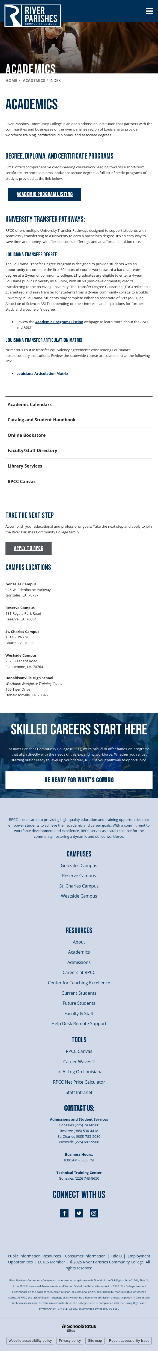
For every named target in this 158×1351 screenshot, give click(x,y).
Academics (34, 80)
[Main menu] (149, 11)
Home (11, 80)
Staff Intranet (78, 1092)
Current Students (79, 993)
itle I (116, 1256)
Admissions (79, 962)
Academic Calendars (30, 404)
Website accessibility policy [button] (30, 1341)
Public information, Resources (34, 1256)
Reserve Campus (79, 876)
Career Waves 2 (79, 1062)
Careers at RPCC (78, 972)
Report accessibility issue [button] (129, 1341)
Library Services (34, 468)
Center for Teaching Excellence (79, 983)
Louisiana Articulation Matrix (42, 373)
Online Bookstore (27, 435)
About (79, 942)
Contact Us (78, 1108)
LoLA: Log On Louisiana (79, 1072)
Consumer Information (86, 1256)
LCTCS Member (51, 1262)
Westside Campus (79, 896)
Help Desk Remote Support (79, 1024)
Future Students (79, 1003)
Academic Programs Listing (59, 321)
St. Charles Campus (79, 886)
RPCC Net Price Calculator (79, 1082)
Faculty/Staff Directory (32, 450)
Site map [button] (95, 1341)
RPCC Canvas (21, 481)
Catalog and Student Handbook (42, 420)
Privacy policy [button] (70, 1341)
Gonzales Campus (79, 865)
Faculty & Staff (78, 1013)
